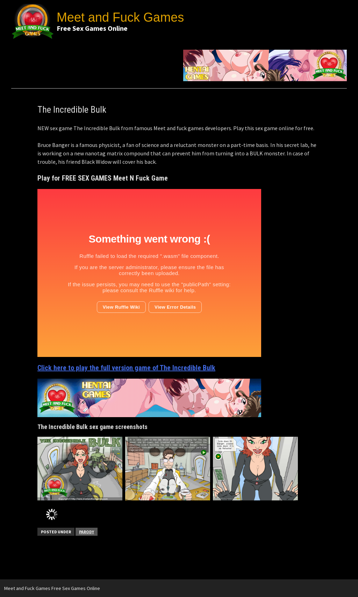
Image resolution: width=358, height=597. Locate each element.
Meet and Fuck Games (120, 17)
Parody (86, 531)
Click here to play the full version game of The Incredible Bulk (126, 368)
